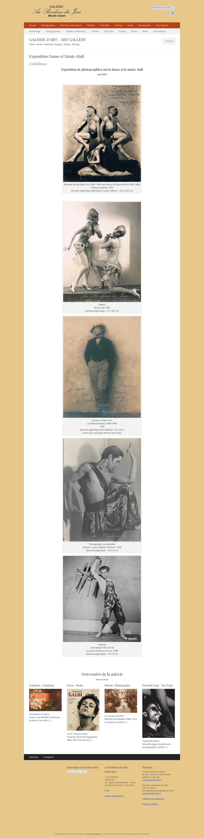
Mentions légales (93, 834)
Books (134, 31)
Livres (130, 25)
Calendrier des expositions (153, 798)
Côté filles (104, 25)
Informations (162, 25)
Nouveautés (144, 25)
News (145, 31)
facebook (33, 757)
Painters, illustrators (76, 31)
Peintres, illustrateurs (71, 25)
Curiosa (118, 25)
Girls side (108, 31)
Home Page (34, 31)
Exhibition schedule (150, 804)
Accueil (32, 25)
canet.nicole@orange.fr (114, 796)
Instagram (48, 757)
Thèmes (91, 25)
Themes (95, 31)
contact (169, 41)
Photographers (53, 31)
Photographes (48, 25)
